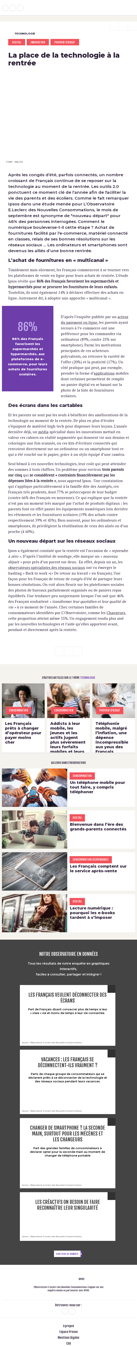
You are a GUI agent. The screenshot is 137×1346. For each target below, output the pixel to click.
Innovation (38, 42)
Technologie (21, 33)
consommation (18, 710)
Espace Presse (68, 1332)
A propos (68, 1326)
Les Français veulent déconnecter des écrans (67, 998)
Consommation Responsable (91, 859)
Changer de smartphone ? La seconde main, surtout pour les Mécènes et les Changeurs (67, 1134)
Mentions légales (68, 1338)
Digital (16, 42)
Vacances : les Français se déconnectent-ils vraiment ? (67, 1062)
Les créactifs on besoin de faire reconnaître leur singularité (67, 1205)
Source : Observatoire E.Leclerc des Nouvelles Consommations (52, 1042)
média (43, 431)
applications (104, 373)
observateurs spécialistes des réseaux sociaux (46, 567)
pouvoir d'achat (64, 42)
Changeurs (116, 612)
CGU (68, 1344)
